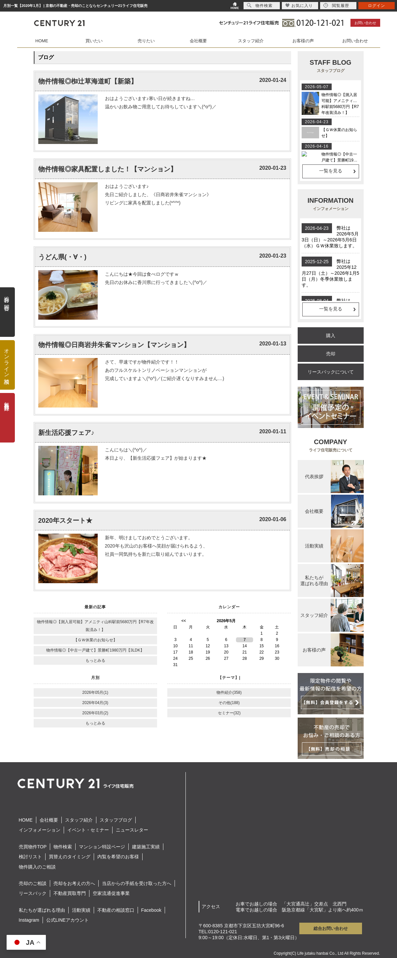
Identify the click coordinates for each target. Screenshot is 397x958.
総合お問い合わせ (331, 928)
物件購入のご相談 (37, 866)
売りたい (146, 40)
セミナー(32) (229, 713)
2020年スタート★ (65, 520)
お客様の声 (303, 40)
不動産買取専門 (69, 893)
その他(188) (229, 702)
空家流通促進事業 (111, 893)
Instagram (29, 920)
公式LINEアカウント (67, 920)
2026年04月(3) (95, 702)
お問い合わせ (365, 23)
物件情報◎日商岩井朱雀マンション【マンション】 (114, 344)
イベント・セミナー (88, 830)
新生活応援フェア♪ (66, 432)
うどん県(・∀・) (62, 257)
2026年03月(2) (95, 713)
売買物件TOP (33, 846)
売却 (330, 353)
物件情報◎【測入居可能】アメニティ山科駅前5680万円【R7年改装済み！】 (95, 626)
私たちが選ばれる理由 (42, 910)
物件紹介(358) (229, 692)
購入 (330, 335)
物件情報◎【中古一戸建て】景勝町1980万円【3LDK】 (95, 650)
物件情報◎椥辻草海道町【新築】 (87, 81)
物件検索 (62, 846)
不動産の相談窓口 (115, 910)
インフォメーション (39, 830)
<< (184, 621)
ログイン (376, 5)
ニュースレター (132, 830)
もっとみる (95, 660)
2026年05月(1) (95, 692)
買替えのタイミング (69, 856)
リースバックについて (331, 371)
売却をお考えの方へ (74, 883)
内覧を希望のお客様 (118, 856)
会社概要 (198, 40)
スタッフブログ (116, 820)
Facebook (151, 910)
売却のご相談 (33, 883)
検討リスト (30, 856)
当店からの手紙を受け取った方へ (136, 883)
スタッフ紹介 (251, 40)
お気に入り (299, 5)
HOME (41, 40)
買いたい (94, 40)
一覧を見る (330, 170)
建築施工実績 (146, 846)
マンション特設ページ (102, 846)
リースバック (33, 893)
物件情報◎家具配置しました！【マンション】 (107, 169)
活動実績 (81, 910)
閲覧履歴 (336, 5)
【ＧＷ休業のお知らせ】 (95, 640)
